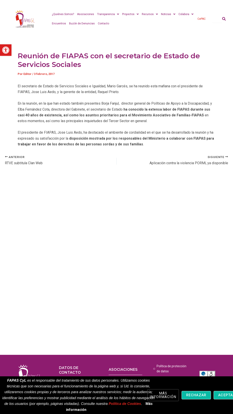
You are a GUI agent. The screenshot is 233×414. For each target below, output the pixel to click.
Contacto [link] (103, 23)
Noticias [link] (168, 14)
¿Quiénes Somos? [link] (63, 14)
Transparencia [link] (108, 14)
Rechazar (196, 395)
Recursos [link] (150, 14)
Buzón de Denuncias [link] (82, 23)
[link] (5, 50)
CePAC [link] (201, 18)
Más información (163, 395)
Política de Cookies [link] (125, 404)
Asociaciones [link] (85, 14)
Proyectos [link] (130, 14)
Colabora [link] (185, 14)
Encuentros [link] (59, 23)
